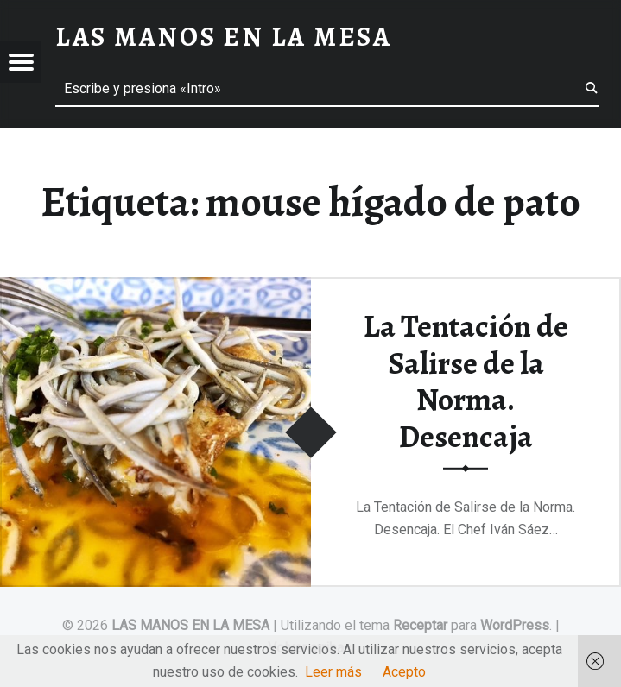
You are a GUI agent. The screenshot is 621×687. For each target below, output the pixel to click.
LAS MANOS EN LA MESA (190, 625)
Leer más (333, 672)
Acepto (404, 672)
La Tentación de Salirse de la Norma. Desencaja (466, 381)
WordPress (514, 625)
